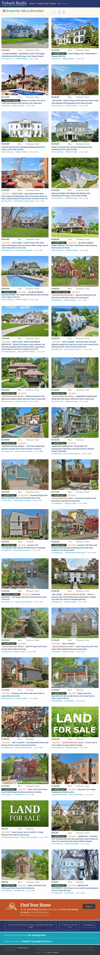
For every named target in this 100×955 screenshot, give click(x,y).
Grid (59, 12)
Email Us (89, 925)
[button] (65, 3)
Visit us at (30, 926)
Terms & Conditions (52, 952)
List (63, 12)
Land (59, 3)
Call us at (69, 926)
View (54, 12)
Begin (88, 906)
